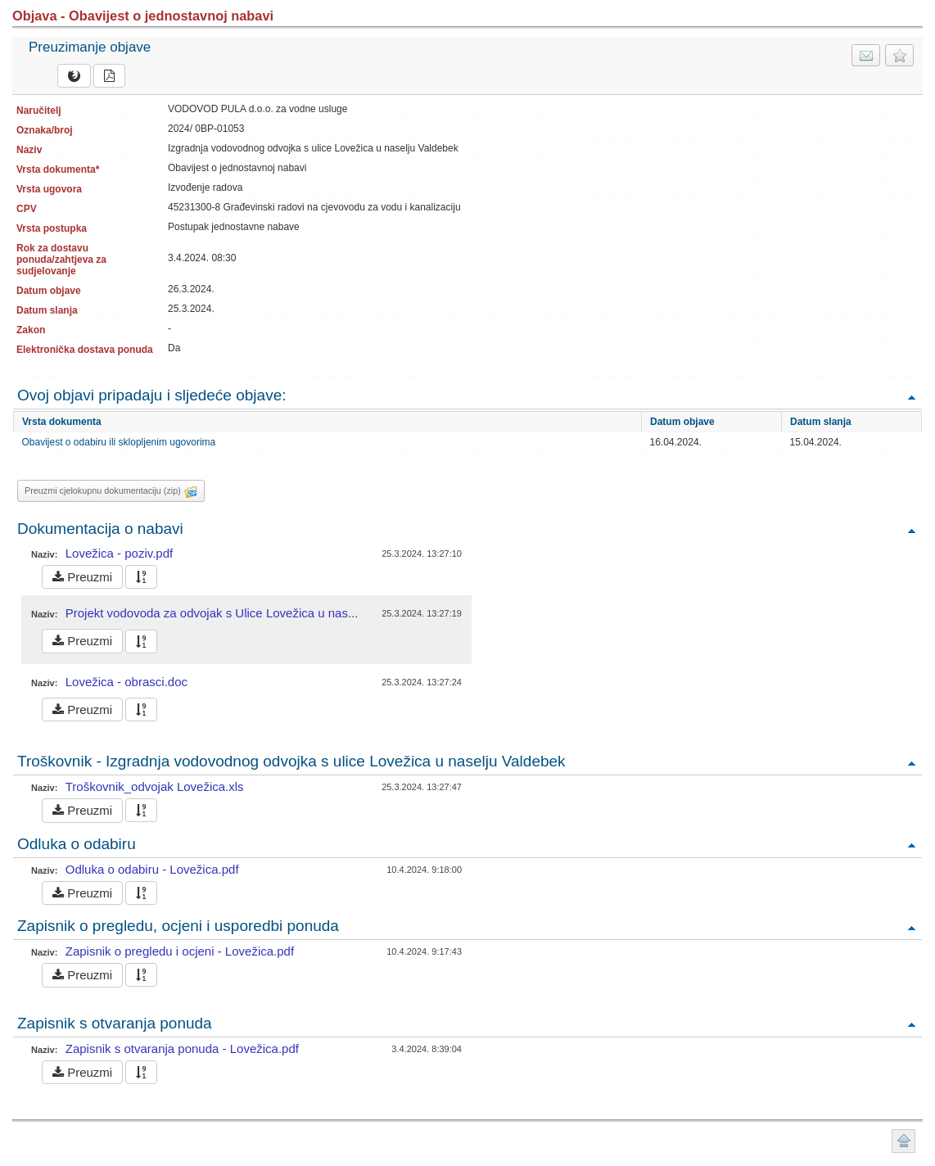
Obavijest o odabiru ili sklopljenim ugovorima (119, 442)
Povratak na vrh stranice (903, 1141)
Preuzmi (82, 577)
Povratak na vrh (911, 396)
